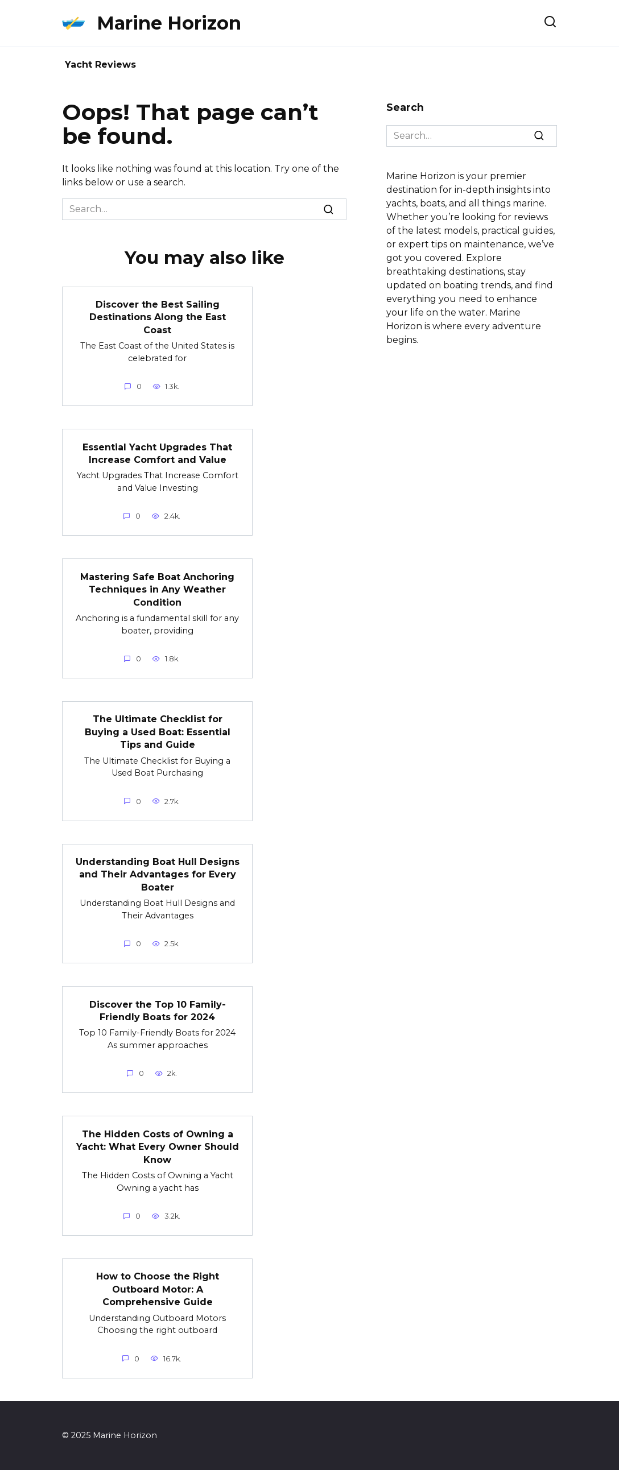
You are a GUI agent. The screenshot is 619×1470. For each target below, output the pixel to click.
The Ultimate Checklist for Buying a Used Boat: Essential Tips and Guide (157, 732)
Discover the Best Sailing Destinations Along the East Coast (157, 317)
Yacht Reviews (100, 64)
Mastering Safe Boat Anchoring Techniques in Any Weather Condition (157, 589)
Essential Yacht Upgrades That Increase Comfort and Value (157, 453)
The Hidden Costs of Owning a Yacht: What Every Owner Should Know (157, 1146)
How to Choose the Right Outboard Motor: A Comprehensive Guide (157, 1289)
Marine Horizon (169, 23)
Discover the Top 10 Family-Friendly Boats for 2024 (157, 1010)
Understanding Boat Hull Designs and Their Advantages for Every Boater (158, 874)
